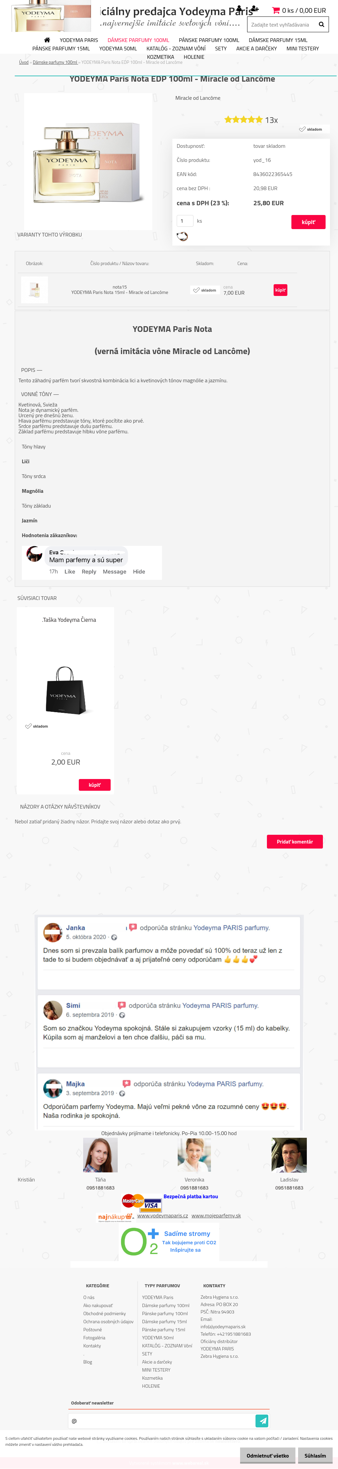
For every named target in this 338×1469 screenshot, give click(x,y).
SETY (221, 48)
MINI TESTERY (302, 48)
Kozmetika (160, 57)
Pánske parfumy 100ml (209, 40)
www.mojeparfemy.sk (216, 1215)
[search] (321, 24)
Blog (87, 1362)
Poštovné (92, 1329)
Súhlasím (313, 1456)
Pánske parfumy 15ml (61, 48)
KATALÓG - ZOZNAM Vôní (176, 48)
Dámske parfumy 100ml (138, 40)
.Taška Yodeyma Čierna (69, 620)
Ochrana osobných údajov (108, 1321)
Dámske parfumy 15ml (278, 40)
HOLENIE (194, 57)
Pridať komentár (294, 842)
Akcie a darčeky (256, 48)
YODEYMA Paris (79, 40)
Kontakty (92, 1345)
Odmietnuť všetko (262, 1456)
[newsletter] (262, 1421)
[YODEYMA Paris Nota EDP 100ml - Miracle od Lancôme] (88, 96)
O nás (89, 1297)
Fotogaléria (94, 1337)
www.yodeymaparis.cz (162, 1215)
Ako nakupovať (98, 1305)
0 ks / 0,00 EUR (304, 10)
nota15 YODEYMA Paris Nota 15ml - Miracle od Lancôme (119, 290)
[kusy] (185, 221)
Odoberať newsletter (92, 1403)
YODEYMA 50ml (118, 48)
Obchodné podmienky (104, 1313)
